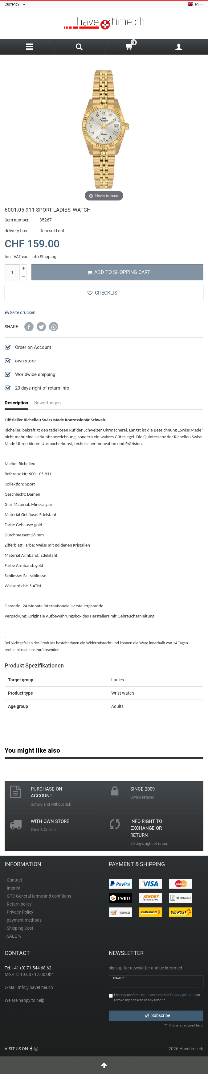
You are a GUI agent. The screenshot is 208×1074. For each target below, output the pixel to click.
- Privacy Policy (19, 912)
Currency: (15, 4)
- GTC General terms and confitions (38, 896)
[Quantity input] (12, 272)
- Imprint (13, 888)
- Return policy (18, 904)
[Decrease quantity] (23, 276)
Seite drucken (20, 312)
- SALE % (13, 936)
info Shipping (43, 256)
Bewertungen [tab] (47, 403)
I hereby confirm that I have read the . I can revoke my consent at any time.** (157, 997)
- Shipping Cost (19, 928)
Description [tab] (16, 403)
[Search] (79, 47)
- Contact (13, 880)
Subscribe (157, 1015)
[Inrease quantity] (23, 268)
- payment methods (23, 920)
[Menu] (29, 47)
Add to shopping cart (118, 272)
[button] (29, 326)
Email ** (119, 978)
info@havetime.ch (35, 987)
